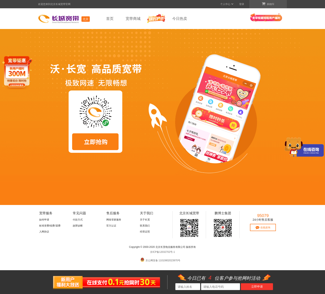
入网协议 (44, 231)
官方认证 (111, 225)
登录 (241, 4)
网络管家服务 (113, 219)
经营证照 (145, 231)
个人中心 (227, 4)
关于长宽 (145, 219)
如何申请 (44, 219)
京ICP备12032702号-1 (162, 252)
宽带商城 (133, 19)
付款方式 (78, 219)
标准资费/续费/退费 (50, 225)
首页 (110, 19)
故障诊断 (78, 225)
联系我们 (145, 225)
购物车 (268, 4)
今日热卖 (179, 19)
